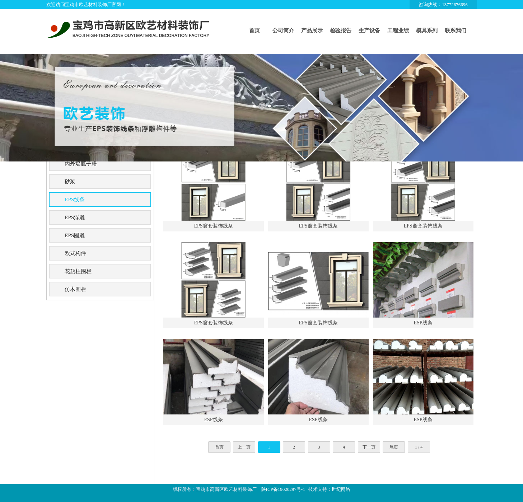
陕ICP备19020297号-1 (283, 489)
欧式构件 (75, 253)
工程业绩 (398, 30)
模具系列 (427, 30)
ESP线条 (423, 322)
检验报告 (340, 30)
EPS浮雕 (75, 217)
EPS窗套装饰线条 (213, 226)
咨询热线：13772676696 (443, 4)
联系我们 (455, 30)
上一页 (244, 447)
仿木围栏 (75, 289)
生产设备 (369, 30)
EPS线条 (75, 199)
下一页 (369, 447)
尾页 (393, 447)
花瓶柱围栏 (78, 271)
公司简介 (283, 30)
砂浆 (70, 181)
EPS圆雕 (75, 235)
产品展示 (312, 30)
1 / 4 (418, 447)
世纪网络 (341, 489)
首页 (254, 30)
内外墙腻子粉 (81, 163)
